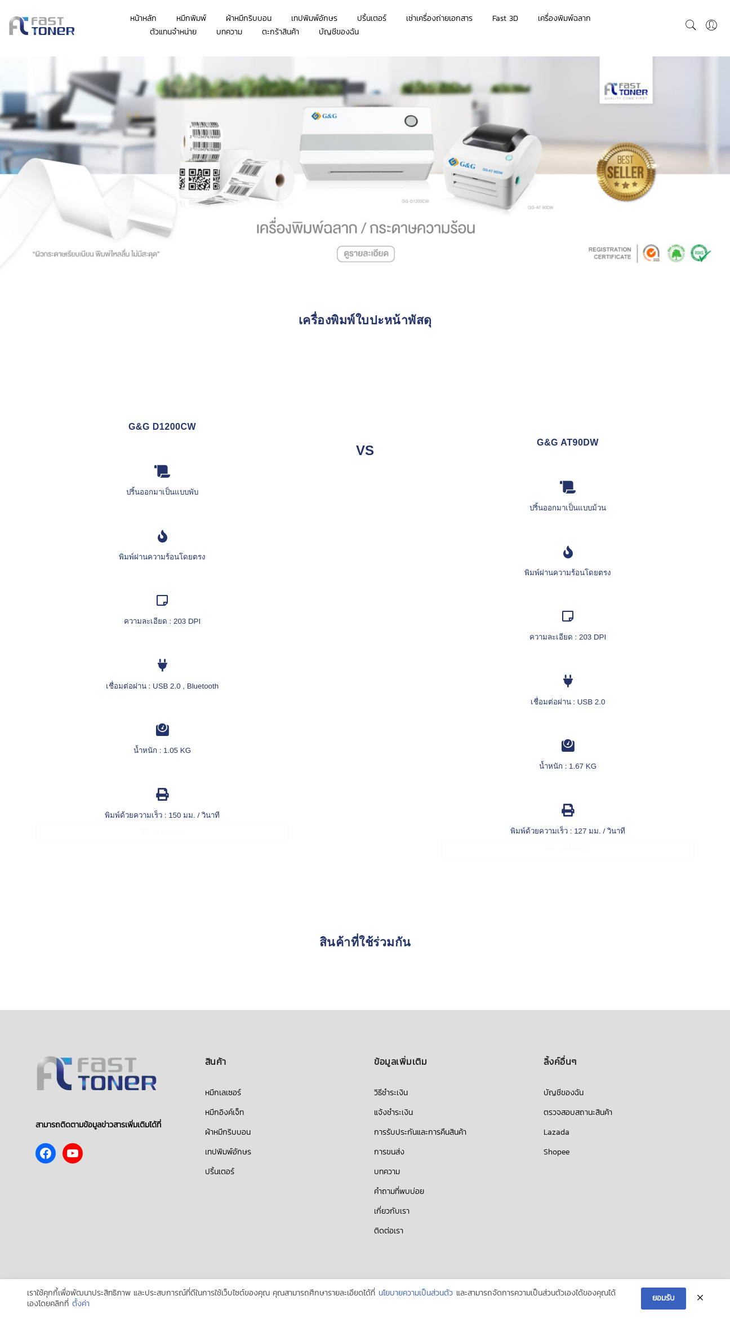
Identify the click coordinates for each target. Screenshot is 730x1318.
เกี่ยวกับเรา (391, 1211)
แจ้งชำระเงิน (393, 1112)
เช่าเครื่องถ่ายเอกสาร (439, 18)
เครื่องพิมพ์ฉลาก (564, 18)
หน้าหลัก (143, 18)
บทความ (229, 32)
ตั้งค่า (81, 1304)
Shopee (556, 1152)
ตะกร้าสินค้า (280, 32)
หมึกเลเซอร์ (223, 1093)
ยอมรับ (663, 1298)
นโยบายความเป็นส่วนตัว (416, 1293)
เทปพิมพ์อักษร (314, 18)
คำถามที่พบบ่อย (399, 1191)
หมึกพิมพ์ (191, 18)
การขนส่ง (389, 1152)
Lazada (556, 1132)
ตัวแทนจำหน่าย (173, 32)
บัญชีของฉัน (339, 32)
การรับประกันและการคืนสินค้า (420, 1132)
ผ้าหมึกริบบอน (248, 18)
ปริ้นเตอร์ (371, 18)
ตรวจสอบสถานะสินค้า (578, 1112)
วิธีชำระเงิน (391, 1093)
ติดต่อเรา (388, 1231)
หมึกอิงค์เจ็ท (224, 1112)
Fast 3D (505, 18)
